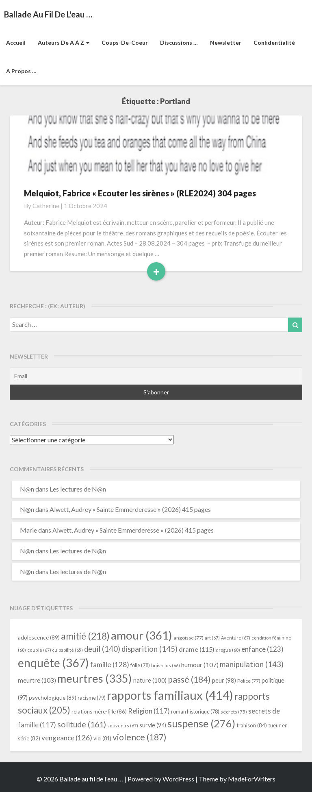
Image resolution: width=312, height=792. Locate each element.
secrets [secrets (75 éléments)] (234, 712)
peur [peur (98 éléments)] (224, 680)
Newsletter (225, 42)
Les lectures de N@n (78, 489)
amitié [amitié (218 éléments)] (85, 636)
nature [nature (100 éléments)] (150, 680)
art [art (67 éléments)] (212, 637)
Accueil (16, 42)
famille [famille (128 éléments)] (109, 664)
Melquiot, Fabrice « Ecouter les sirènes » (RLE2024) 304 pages (140, 193)
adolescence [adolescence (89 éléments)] (39, 637)
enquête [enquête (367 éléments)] (53, 663)
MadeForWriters (251, 779)
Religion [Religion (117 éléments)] (149, 711)
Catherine (45, 205)
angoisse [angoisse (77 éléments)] (188, 638)
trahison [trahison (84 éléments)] (251, 725)
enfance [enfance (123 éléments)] (262, 649)
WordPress (178, 779)
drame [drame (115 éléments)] (196, 649)
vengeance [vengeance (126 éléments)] (66, 737)
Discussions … (179, 42)
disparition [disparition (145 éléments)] (149, 648)
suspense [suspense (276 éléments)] (201, 723)
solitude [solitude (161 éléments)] (81, 724)
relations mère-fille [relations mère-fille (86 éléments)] (99, 711)
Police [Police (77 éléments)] (248, 681)
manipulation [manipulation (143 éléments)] (252, 664)
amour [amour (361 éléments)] (141, 635)
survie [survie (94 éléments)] (152, 725)
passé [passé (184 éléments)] (189, 679)
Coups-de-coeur (125, 42)
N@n (27, 489)
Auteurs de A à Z (63, 42)
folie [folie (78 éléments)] (140, 665)
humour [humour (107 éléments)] (200, 664)
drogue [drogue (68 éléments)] (228, 650)
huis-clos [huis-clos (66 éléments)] (165, 665)
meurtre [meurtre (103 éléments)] (37, 680)
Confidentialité (274, 42)
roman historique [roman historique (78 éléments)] (195, 712)
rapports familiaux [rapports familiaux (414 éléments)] (170, 695)
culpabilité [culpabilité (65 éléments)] (67, 650)
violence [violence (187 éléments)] (140, 737)
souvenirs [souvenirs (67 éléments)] (122, 725)
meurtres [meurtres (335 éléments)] (94, 678)
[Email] (156, 376)
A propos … (21, 70)
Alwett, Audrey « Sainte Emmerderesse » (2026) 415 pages (130, 509)
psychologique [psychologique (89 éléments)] (52, 697)
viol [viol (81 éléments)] (102, 738)
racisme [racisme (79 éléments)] (92, 698)
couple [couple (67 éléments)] (39, 650)
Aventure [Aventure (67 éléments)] (235, 637)
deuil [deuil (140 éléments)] (102, 648)
